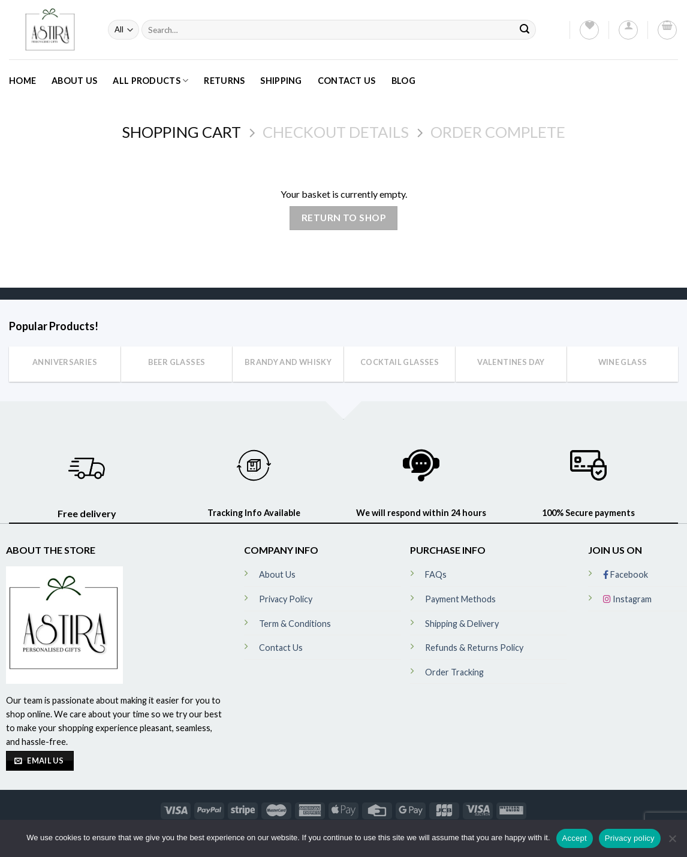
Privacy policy (630, 838)
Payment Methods (460, 599)
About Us (74, 81)
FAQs (436, 574)
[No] (672, 842)
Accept (574, 838)
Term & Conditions (295, 623)
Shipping (281, 81)
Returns (224, 81)
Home (22, 81)
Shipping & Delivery (462, 623)
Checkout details (336, 132)
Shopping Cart (181, 132)
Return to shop (344, 217)
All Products (150, 80)
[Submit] (524, 30)
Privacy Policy (285, 599)
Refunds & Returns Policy (474, 647)
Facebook (625, 574)
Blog (403, 81)
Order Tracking (454, 672)
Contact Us (347, 81)
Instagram (627, 599)
